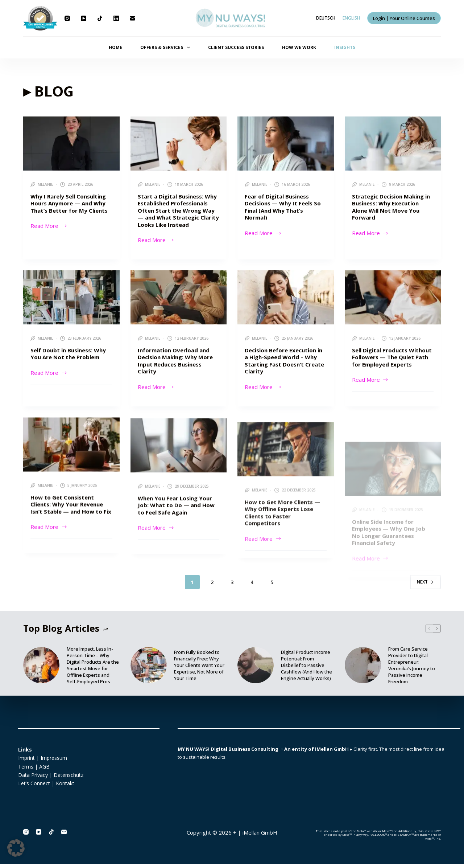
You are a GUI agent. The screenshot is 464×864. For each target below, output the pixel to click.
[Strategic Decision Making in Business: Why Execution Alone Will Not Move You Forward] (393, 143)
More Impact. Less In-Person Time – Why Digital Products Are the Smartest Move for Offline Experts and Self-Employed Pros (93, 665)
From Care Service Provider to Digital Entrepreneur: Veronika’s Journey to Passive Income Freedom (411, 665)
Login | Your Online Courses (404, 18)
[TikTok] (100, 18)
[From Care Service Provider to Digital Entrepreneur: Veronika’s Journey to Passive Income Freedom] (363, 665)
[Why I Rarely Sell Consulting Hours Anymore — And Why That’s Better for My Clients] (71, 143)
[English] (351, 18)
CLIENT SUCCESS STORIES (236, 47)
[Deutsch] (325, 18)
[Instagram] (67, 18)
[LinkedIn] (116, 18)
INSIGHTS (344, 47)
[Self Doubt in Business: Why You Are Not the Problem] (71, 309)
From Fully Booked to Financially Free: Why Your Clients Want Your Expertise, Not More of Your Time (199, 665)
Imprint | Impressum (42, 757)
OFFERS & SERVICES (166, 47)
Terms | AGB (34, 766)
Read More (48, 225)
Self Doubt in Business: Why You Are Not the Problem (68, 365)
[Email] (132, 18)
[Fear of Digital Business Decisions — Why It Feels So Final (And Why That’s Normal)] (285, 143)
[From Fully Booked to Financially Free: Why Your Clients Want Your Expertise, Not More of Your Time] (148, 665)
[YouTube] (83, 18)
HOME (115, 47)
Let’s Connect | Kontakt (46, 783)
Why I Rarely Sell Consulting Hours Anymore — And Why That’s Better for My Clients (69, 203)
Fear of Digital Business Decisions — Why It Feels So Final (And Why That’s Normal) (283, 207)
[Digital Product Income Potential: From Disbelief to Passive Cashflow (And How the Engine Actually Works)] (255, 665)
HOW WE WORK (299, 47)
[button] (16, 848)
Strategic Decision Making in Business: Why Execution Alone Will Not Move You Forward (391, 207)
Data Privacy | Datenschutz (50, 774)
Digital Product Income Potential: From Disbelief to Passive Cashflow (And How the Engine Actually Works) (306, 665)
